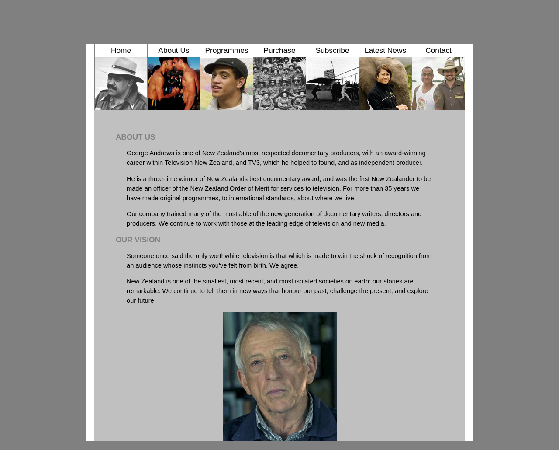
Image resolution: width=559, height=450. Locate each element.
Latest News (385, 50)
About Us (173, 50)
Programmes (226, 50)
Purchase (279, 50)
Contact (438, 50)
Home (121, 50)
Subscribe (332, 50)
